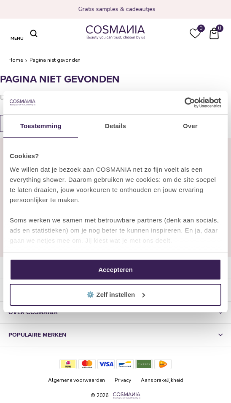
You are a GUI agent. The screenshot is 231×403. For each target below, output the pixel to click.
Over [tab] (190, 125)
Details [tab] (115, 125)
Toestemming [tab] (41, 125)
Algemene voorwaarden (76, 380)
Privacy (123, 380)
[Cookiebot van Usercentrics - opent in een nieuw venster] (184, 102)
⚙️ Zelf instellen (115, 294)
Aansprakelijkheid (162, 380)
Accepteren (115, 269)
